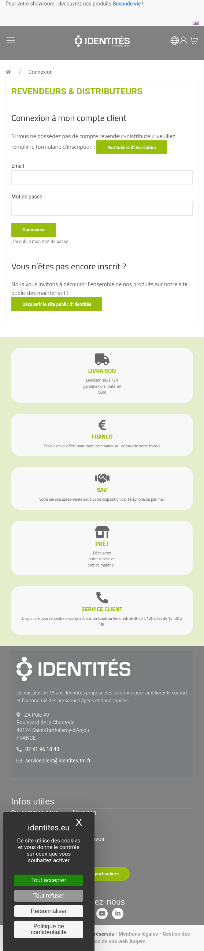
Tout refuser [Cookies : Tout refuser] (48, 896)
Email (17, 166)
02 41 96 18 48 (42, 749)
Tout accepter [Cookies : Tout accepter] (48, 880)
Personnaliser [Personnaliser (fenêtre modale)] (49, 911)
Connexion (41, 72)
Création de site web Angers (113, 941)
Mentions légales (138, 934)
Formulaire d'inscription (131, 147)
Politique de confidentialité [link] (49, 929)
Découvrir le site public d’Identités (56, 304)
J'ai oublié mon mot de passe (39, 241)
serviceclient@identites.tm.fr (57, 761)
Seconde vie (127, 4)
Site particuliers (102, 873)
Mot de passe (26, 197)
